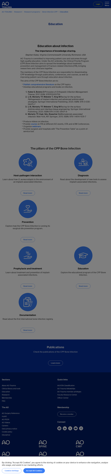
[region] (55, 465)
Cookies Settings (12, 471)
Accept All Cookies (34, 471)
